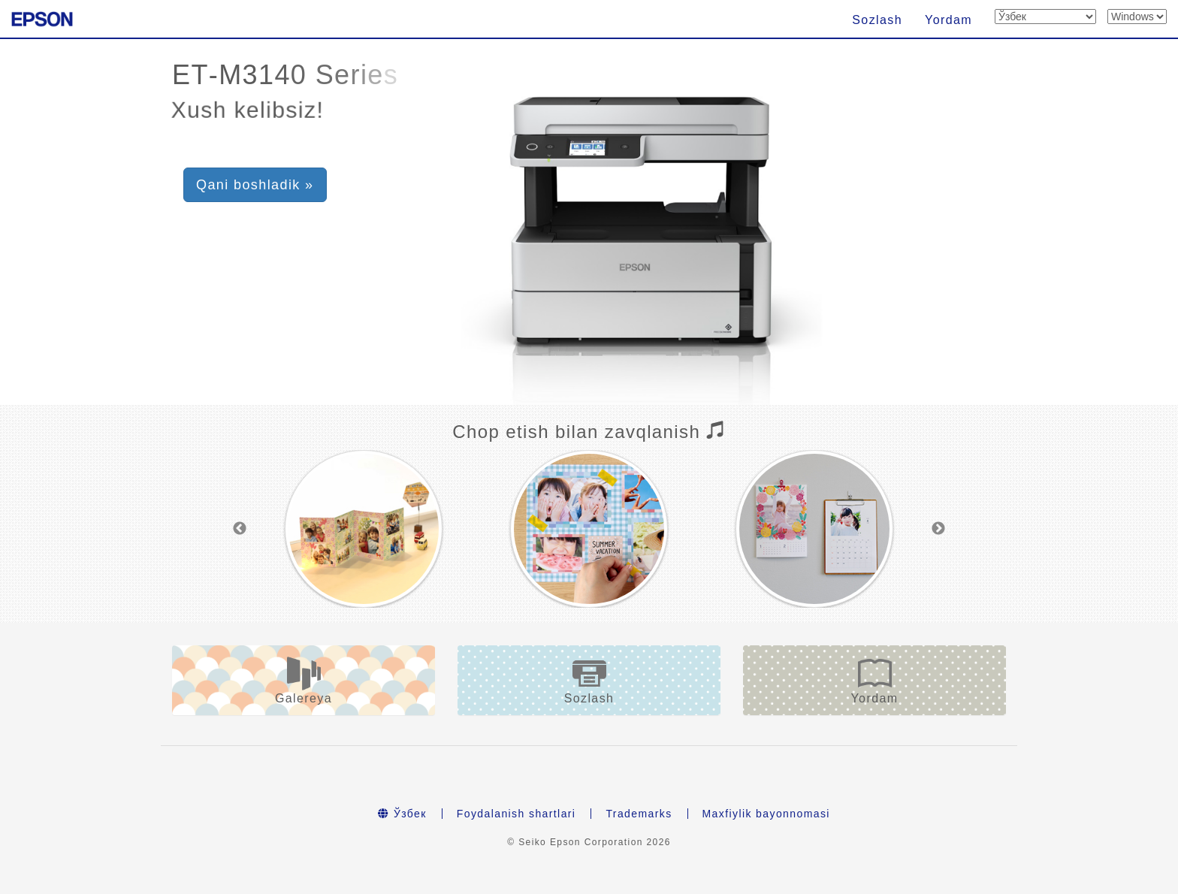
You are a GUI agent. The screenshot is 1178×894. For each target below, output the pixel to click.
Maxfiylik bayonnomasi (766, 814)
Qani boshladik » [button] (255, 184)
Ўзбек (402, 814)
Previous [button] (239, 528)
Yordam (948, 20)
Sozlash (877, 20)
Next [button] (938, 528)
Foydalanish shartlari (516, 814)
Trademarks (639, 814)
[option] (363, 529)
